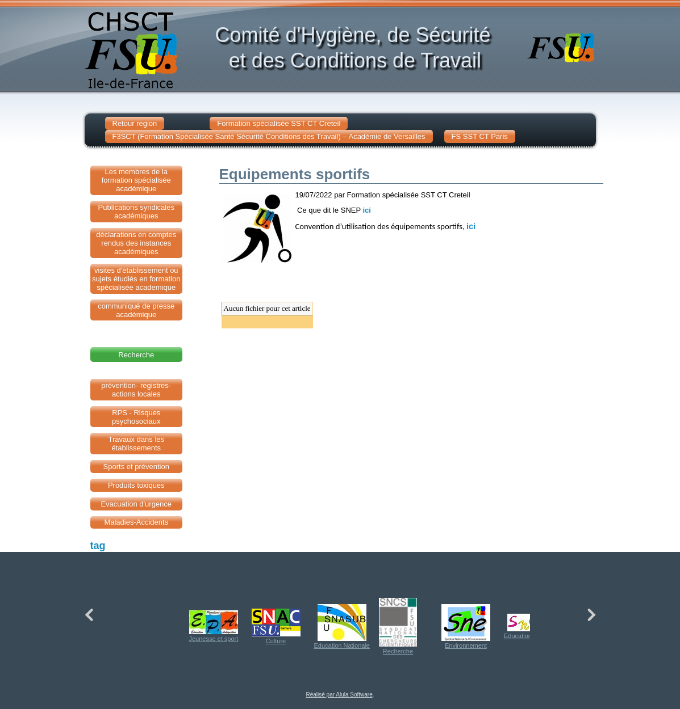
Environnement (465, 626)
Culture (276, 626)
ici (367, 210)
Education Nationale (342, 626)
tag (98, 545)
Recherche (398, 626)
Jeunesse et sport (214, 626)
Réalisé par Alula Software (339, 694)
